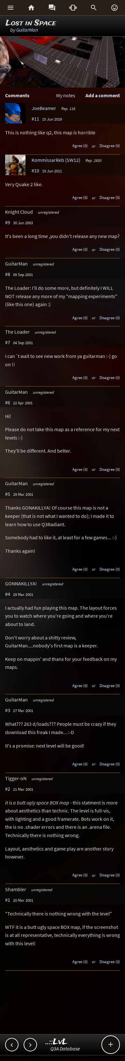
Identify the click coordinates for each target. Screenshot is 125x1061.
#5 (7, 494)
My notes (65, 95)
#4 (7, 594)
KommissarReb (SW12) (56, 160)
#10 (35, 170)
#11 (35, 118)
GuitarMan (27, 30)
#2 (7, 789)
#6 (7, 402)
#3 (7, 710)
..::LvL (56, 1042)
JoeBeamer (44, 108)
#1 (7, 900)
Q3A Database (65, 1048)
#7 (7, 342)
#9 (7, 222)
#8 (7, 274)
